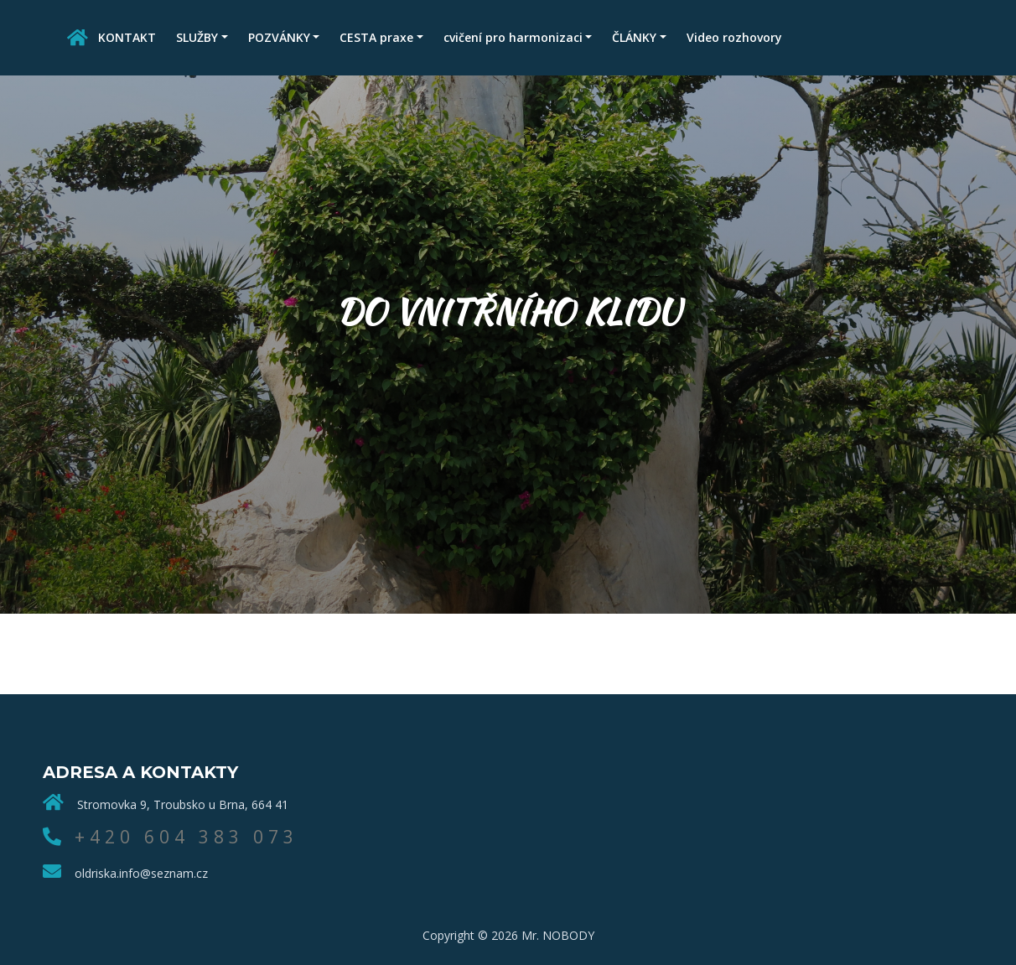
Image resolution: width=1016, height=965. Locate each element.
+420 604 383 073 (186, 836)
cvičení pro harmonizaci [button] (513, 37)
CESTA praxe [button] (376, 37)
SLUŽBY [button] (197, 37)
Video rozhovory (734, 37)
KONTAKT (127, 37)
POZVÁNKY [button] (279, 37)
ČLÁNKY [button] (634, 37)
